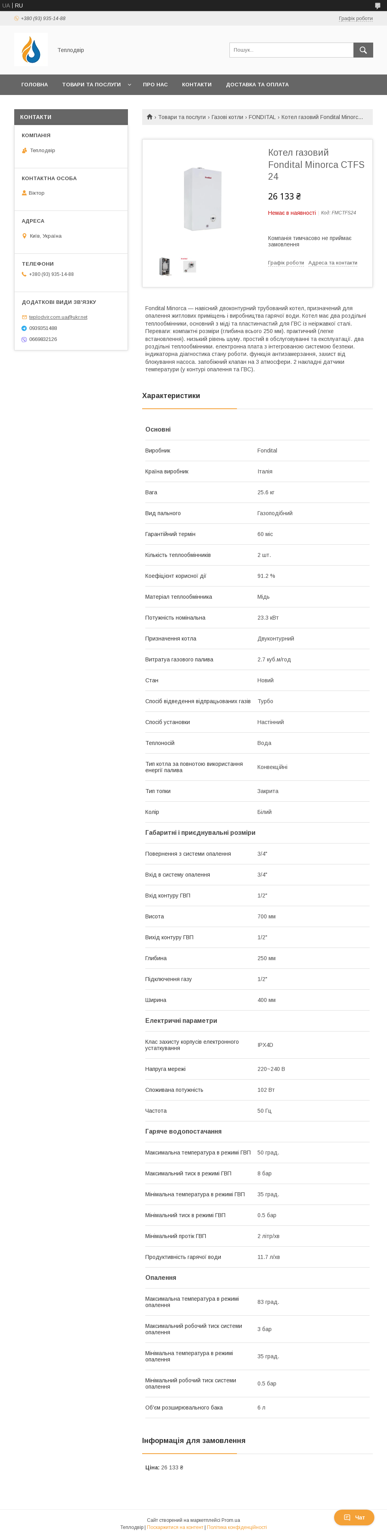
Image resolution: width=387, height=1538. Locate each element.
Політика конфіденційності (237, 1527)
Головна (34, 85)
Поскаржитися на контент (175, 1527)
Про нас (155, 85)
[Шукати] (363, 50)
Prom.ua (231, 1520)
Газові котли (227, 117)
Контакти (197, 85)
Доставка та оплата (257, 85)
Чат (354, 1517)
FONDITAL (262, 117)
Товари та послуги (91, 85)
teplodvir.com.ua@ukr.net (58, 317)
